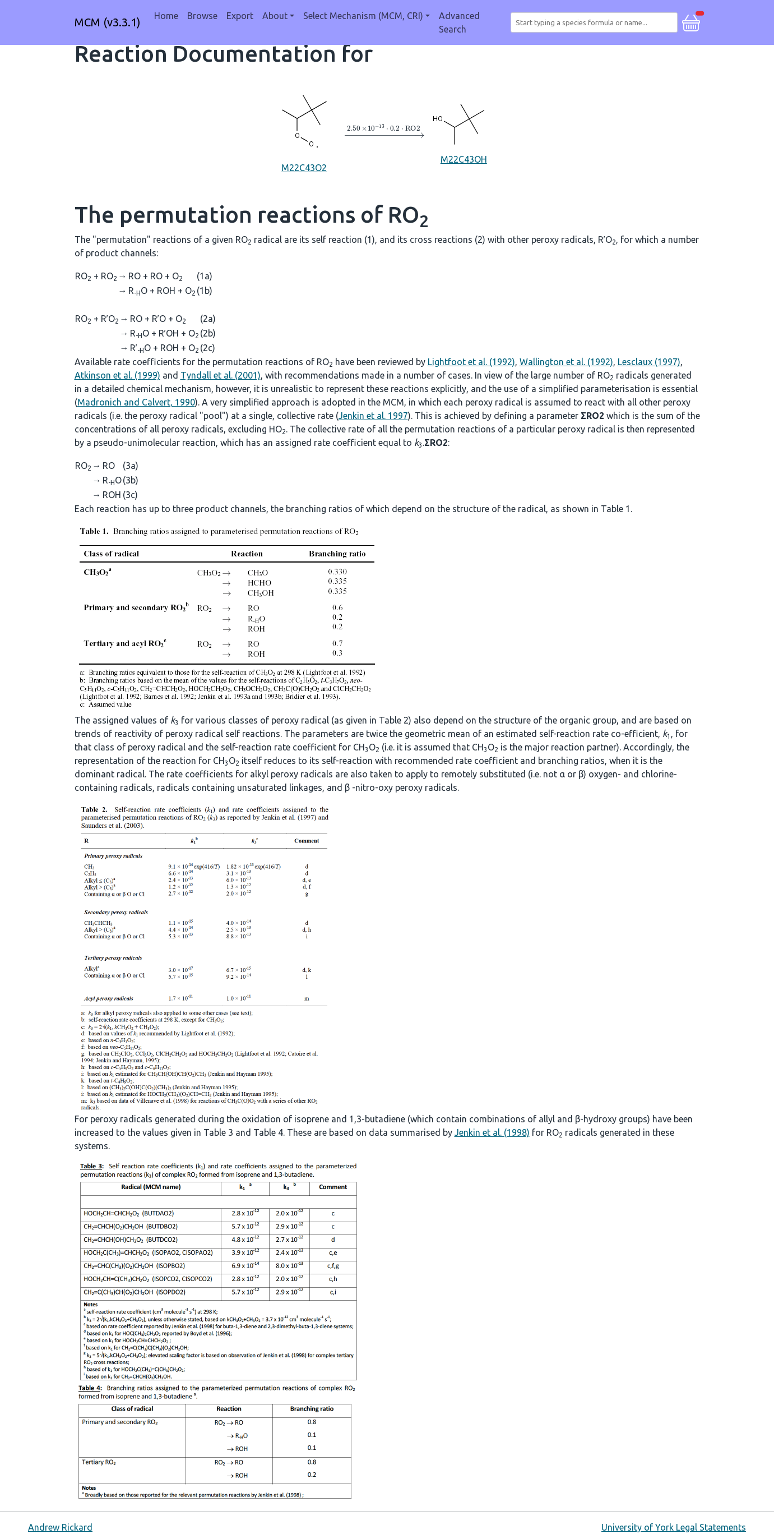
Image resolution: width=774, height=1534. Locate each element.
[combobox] (596, 22)
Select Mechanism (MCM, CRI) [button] (363, 16)
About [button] (275, 16)
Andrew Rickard (60, 1527)
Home (166, 16)
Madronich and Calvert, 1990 (136, 402)
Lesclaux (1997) (649, 362)
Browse (202, 16)
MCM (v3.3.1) (108, 22)
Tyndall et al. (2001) (220, 375)
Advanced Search (459, 22)
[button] (691, 21)
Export (239, 16)
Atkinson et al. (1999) (117, 375)
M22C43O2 (304, 131)
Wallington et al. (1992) (566, 362)
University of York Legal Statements (673, 1527)
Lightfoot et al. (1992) (471, 362)
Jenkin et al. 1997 (373, 416)
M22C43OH (463, 131)
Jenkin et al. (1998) (492, 1132)
